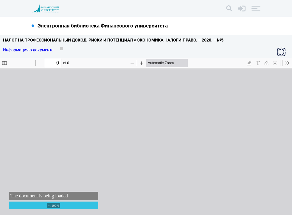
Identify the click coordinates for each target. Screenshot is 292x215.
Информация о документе (28, 49)
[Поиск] (229, 8)
